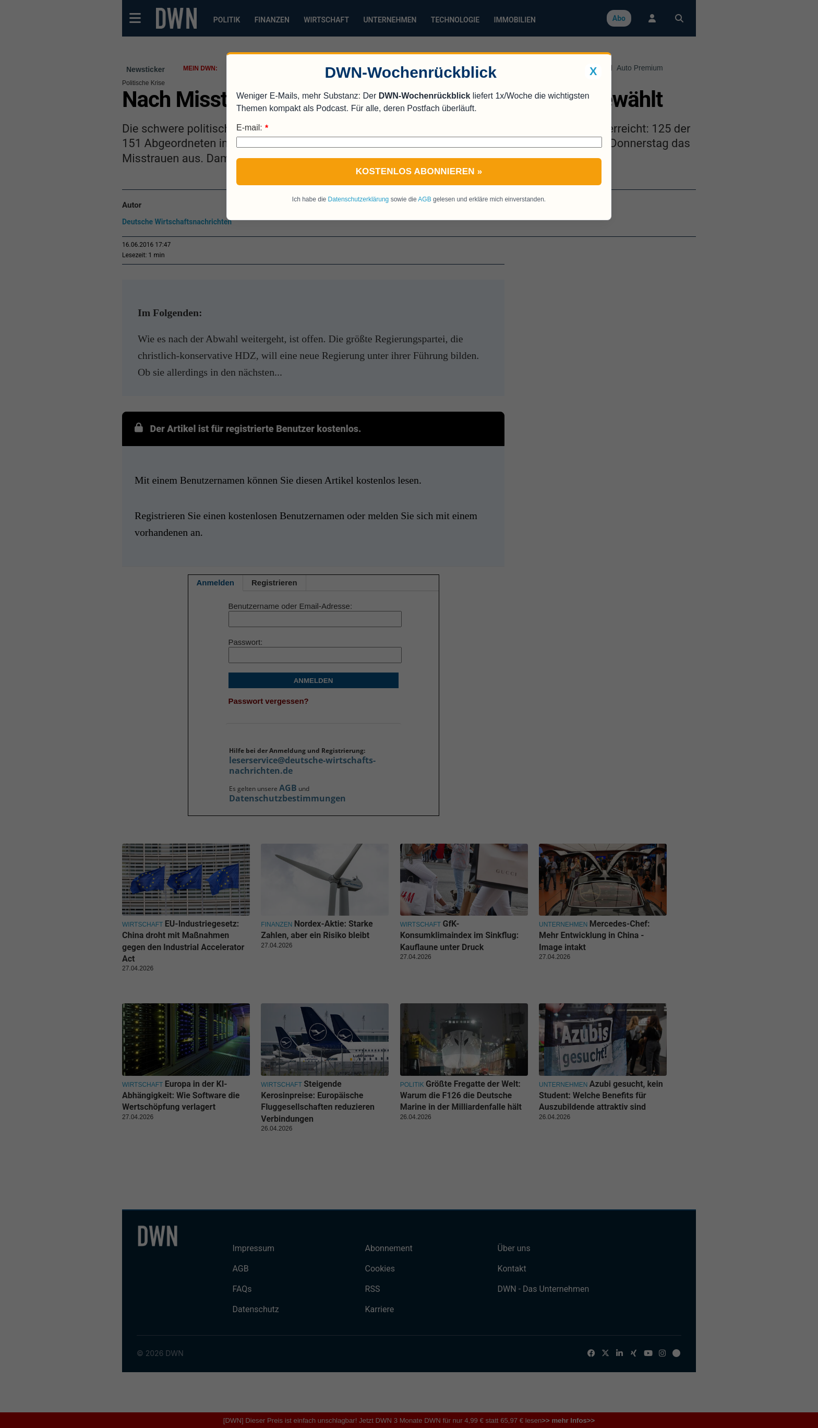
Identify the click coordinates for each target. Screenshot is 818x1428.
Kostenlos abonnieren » (419, 171)
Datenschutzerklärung (358, 199)
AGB (424, 199)
